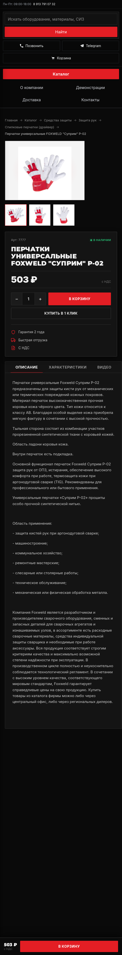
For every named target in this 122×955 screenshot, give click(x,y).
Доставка (31, 99)
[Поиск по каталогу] (61, 19)
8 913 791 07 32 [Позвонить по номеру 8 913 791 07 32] (44, 4)
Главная (11, 120)
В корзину (69, 946)
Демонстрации (90, 87)
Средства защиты (58, 120)
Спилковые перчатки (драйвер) (29, 127)
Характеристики (67, 367)
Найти (61, 31)
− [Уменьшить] (16, 299)
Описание (26, 367)
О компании (31, 87)
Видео (104, 367)
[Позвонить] (31, 46)
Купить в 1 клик (61, 313)
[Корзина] (61, 58)
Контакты (90, 99)
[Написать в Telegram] (90, 46)
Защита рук (87, 120)
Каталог (61, 74)
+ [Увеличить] (40, 299)
